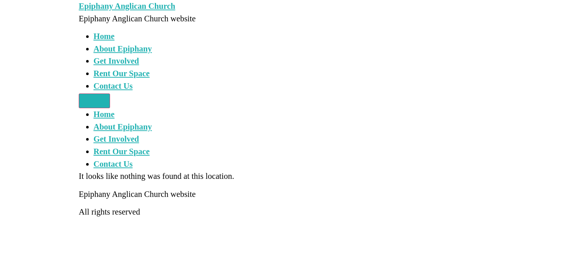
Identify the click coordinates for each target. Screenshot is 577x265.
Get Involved (116, 61)
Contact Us (112, 86)
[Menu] (94, 100)
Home (103, 36)
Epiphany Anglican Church (127, 6)
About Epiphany (122, 48)
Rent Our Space (121, 73)
